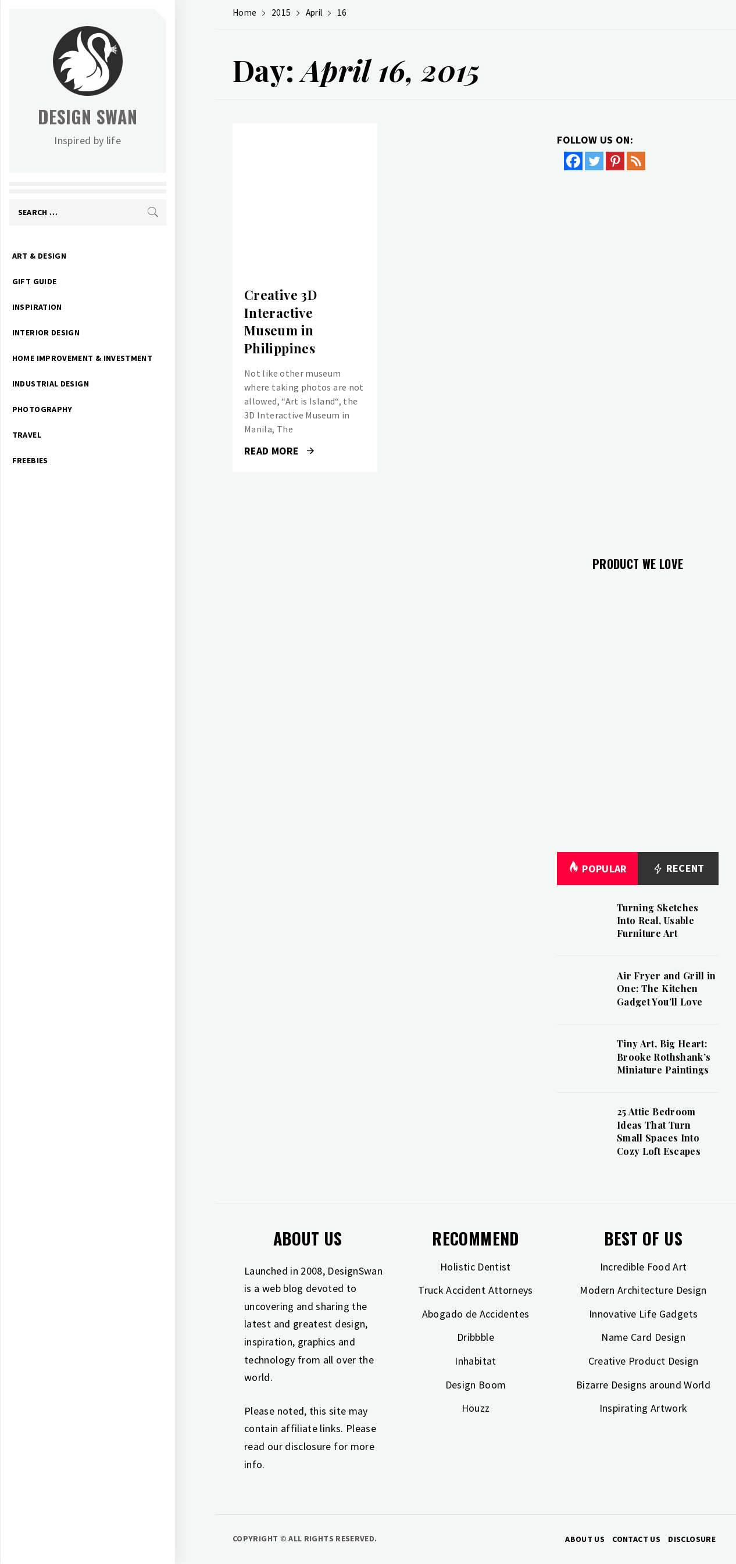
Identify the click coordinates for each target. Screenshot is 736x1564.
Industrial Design (90, 383)
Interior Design (86, 332)
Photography (82, 409)
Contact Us (636, 1539)
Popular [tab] (597, 868)
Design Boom (475, 1384)
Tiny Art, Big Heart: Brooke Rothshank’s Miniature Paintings (663, 1056)
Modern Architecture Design (643, 1290)
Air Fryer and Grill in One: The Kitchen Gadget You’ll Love (666, 988)
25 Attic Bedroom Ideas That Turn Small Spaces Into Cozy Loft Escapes (659, 1131)
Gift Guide (74, 281)
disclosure (308, 1446)
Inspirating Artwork (643, 1408)
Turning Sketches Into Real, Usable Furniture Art (658, 920)
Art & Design (79, 255)
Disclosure (692, 1539)
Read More (279, 451)
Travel (66, 435)
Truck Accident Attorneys (475, 1290)
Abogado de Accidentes (476, 1313)
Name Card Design (643, 1337)
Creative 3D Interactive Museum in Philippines (280, 321)
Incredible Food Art (643, 1266)
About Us (585, 1539)
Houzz (476, 1408)
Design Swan (128, 116)
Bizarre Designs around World (643, 1384)
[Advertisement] (638, 356)
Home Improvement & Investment (122, 358)
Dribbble (475, 1337)
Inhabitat (475, 1361)
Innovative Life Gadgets (643, 1313)
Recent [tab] (678, 868)
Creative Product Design (643, 1361)
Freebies (70, 460)
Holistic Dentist (475, 1266)
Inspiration (77, 307)
